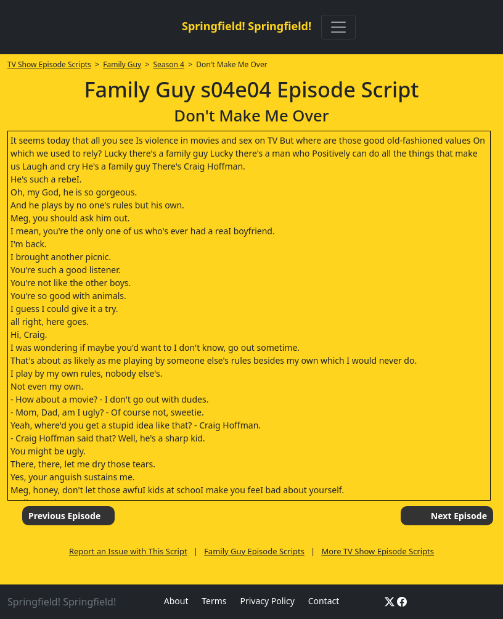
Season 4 (168, 64)
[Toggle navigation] (338, 27)
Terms (214, 601)
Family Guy (122, 64)
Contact (324, 601)
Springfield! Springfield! (246, 25)
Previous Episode (64, 516)
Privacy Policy (267, 601)
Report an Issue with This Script (128, 551)
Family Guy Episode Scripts (254, 551)
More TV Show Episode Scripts (377, 551)
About (176, 601)
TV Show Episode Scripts (49, 64)
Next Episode (459, 516)
